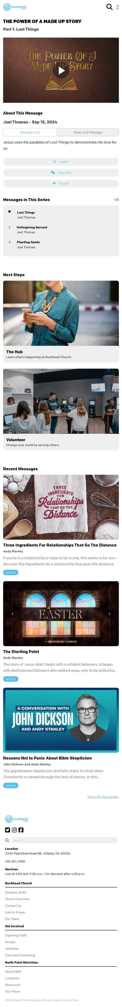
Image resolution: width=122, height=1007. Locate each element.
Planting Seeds (28, 242)
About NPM (13, 971)
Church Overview (17, 899)
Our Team (12, 919)
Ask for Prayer (15, 912)
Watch (10, 572)
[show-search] (108, 7)
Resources (12, 985)
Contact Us (13, 906)
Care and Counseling (20, 955)
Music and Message (88, 132)
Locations (12, 978)
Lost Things (26, 212)
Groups (10, 942)
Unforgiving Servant (32, 227)
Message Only (30, 132)
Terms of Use (70, 1000)
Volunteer (12, 948)
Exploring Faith (16, 935)
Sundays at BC (15, 892)
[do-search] (64, 840)
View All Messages (103, 797)
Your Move (12, 991)
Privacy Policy (51, 1000)
